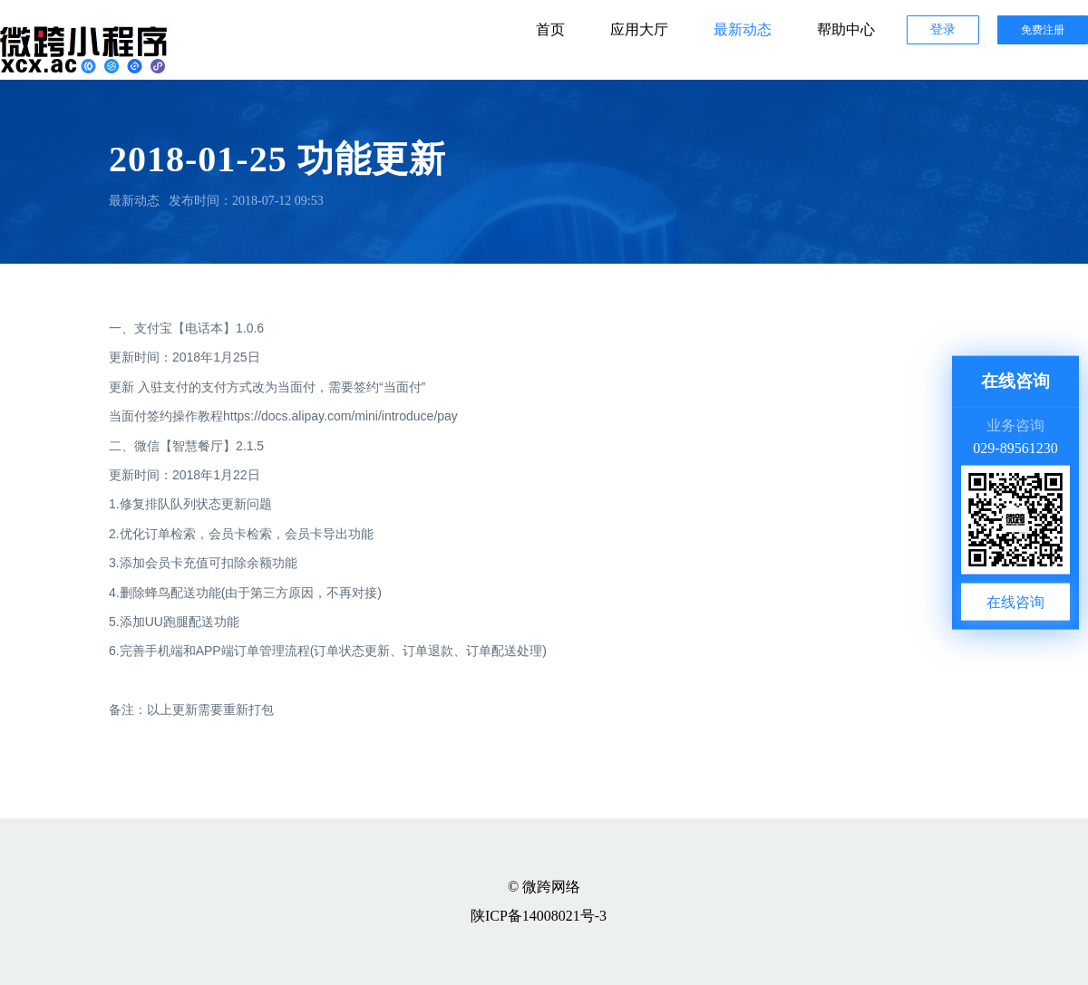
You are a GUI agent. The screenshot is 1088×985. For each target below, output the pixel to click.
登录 (943, 29)
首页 (550, 29)
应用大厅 (639, 29)
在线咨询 (1015, 601)
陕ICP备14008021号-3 (539, 915)
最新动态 (743, 29)
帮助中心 (846, 29)
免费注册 (1042, 30)
